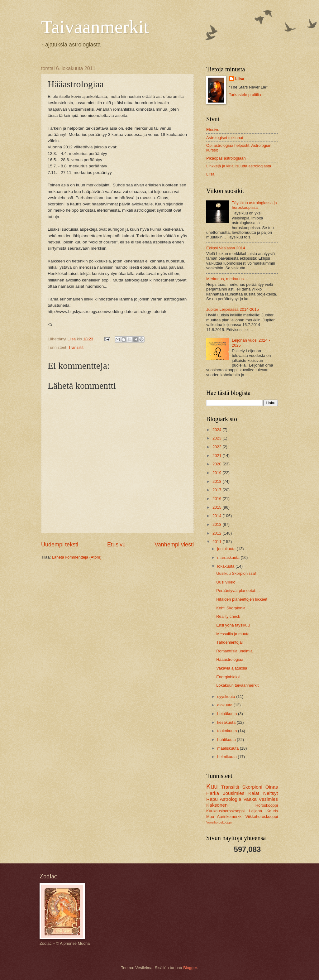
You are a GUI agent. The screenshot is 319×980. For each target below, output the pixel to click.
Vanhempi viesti (174, 544)
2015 (217, 507)
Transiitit (76, 347)
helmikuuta (227, 756)
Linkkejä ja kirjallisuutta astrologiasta (238, 166)
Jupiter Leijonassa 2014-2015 (232, 309)
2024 (217, 429)
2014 (217, 515)
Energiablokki (228, 677)
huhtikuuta (227, 739)
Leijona (255, 811)
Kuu (212, 786)
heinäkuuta (227, 713)
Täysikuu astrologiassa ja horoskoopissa (254, 205)
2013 (217, 524)
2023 (217, 438)
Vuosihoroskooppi (218, 822)
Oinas (271, 787)
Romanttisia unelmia (234, 651)
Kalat (253, 793)
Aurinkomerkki (230, 816)
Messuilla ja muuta (233, 634)
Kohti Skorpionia (230, 608)
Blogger (190, 967)
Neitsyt (270, 793)
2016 (217, 498)
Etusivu (116, 544)
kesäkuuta (226, 722)
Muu (210, 816)
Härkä (212, 793)
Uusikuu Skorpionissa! (236, 573)
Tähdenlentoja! (229, 642)
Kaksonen (217, 805)
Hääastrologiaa (229, 659)
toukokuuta (227, 730)
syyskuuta (226, 696)
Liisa (239, 78)
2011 (217, 541)
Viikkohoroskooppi (261, 816)
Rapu (212, 799)
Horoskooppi (266, 805)
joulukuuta (226, 548)
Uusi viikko (226, 582)
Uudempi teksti (59, 544)
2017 (217, 490)
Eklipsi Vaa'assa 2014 (225, 248)
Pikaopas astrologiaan (226, 158)
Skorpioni (252, 787)
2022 (217, 446)
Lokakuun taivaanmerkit (237, 685)
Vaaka (250, 799)
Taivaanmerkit (95, 27)
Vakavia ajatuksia (231, 668)
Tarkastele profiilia (245, 94)
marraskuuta (228, 557)
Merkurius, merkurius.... (227, 278)
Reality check (228, 616)
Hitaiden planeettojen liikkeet (241, 599)
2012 (217, 533)
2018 (217, 481)
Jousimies (234, 793)
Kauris (272, 811)
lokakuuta (226, 566)
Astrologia (230, 799)
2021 (217, 455)
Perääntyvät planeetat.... (238, 590)
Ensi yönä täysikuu (233, 625)
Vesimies (268, 799)
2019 (217, 472)
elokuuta (225, 705)
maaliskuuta (228, 748)
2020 (217, 464)
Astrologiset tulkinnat (224, 137)
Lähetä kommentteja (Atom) (77, 557)
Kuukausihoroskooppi (225, 811)
